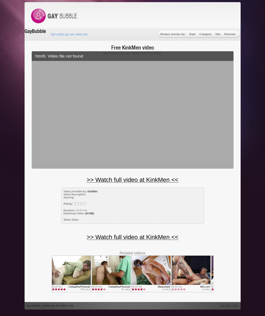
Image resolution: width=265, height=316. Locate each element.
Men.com (205, 286)
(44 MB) (89, 213)
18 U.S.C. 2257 (229, 305)
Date (192, 34)
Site (217, 34)
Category (205, 34)
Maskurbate (164, 286)
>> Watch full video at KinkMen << (132, 179)
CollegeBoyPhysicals (79, 286)
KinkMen (93, 191)
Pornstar (229, 34)
